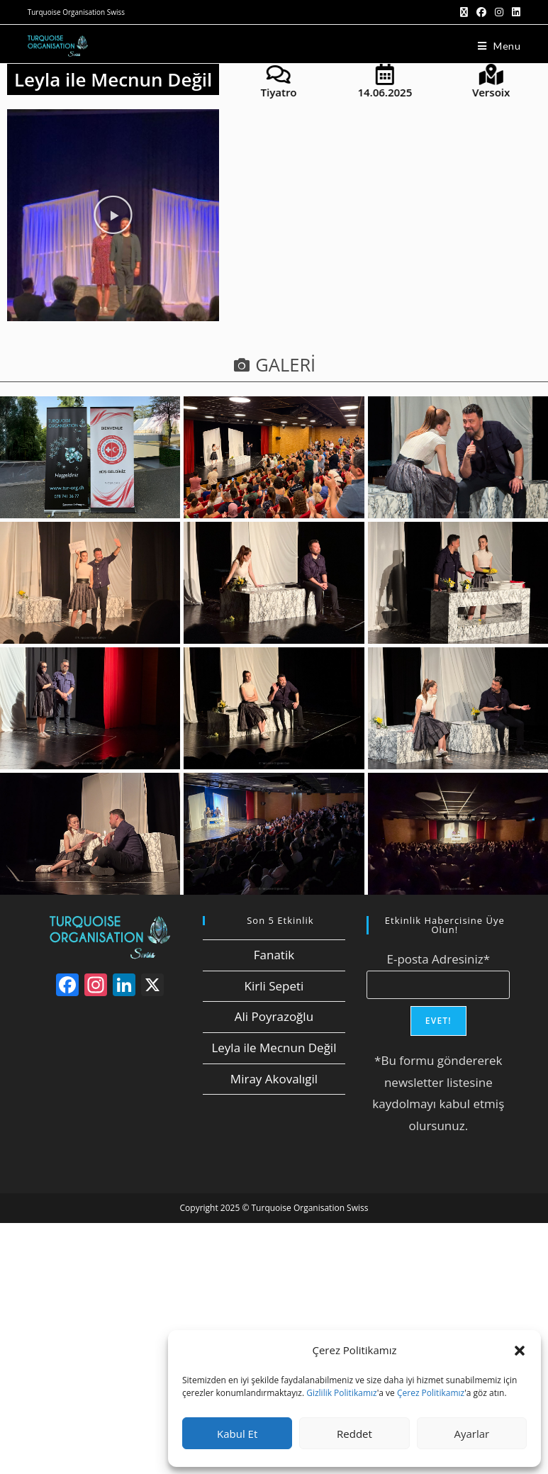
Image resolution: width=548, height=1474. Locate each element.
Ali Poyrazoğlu (274, 1016)
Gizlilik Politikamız (341, 1393)
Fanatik (274, 955)
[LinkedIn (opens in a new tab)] (514, 12)
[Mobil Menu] (499, 46)
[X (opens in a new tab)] (464, 12)
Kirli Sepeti (274, 986)
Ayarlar (471, 1433)
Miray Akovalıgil (274, 1079)
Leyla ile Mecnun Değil (273, 1047)
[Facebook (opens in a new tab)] (481, 12)
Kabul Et (237, 1433)
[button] (520, 1351)
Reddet (354, 1433)
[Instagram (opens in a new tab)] (499, 12)
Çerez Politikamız (430, 1393)
